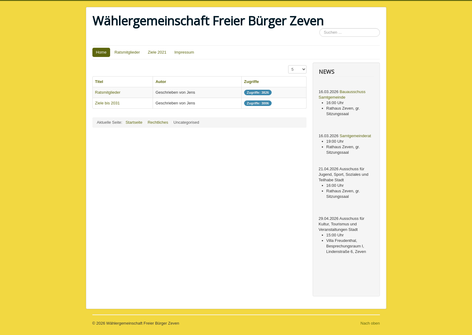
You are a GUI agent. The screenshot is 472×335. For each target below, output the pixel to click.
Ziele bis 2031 (107, 103)
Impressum (184, 52)
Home (101, 52)
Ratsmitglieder (127, 52)
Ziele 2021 (157, 52)
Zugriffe (251, 81)
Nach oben (370, 323)
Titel (99, 81)
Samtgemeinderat (355, 136)
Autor (160, 81)
